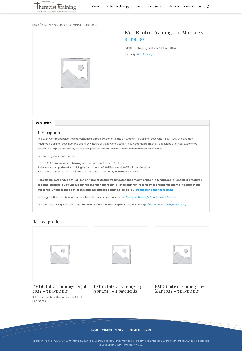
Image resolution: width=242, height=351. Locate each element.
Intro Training (49, 25)
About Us (174, 6)
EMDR (96, 6)
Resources (134, 329)
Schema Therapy (118, 6)
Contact (189, 6)
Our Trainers (156, 6)
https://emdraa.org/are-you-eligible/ (163, 204)
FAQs (148, 329)
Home (35, 25)
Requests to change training (155, 189)
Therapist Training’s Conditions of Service (150, 197)
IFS (139, 6)
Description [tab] (43, 122)
